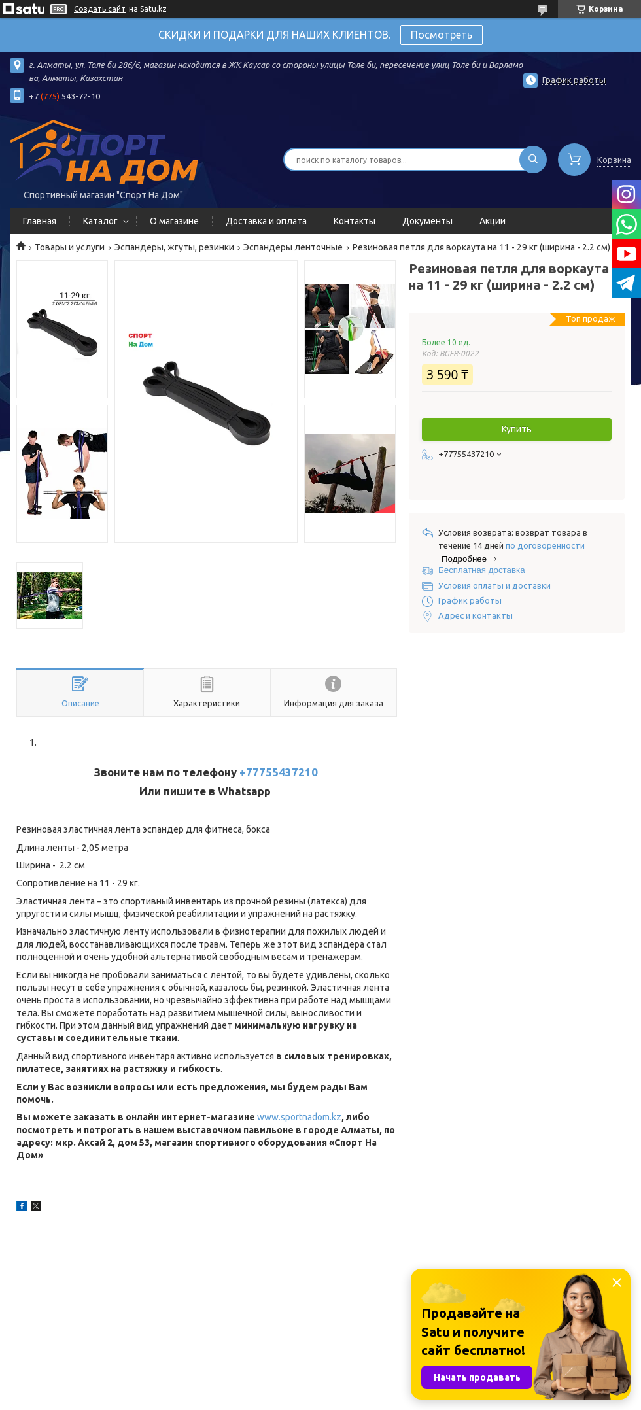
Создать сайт (100, 9)
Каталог (100, 221)
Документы (427, 221)
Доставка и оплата (266, 221)
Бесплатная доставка (481, 570)
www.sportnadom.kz (299, 1117)
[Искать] (533, 159)
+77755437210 (278, 772)
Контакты (354, 221)
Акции (492, 221)
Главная (39, 221)
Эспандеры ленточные (293, 247)
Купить (517, 429)
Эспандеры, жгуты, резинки (174, 247)
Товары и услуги (70, 247)
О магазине (174, 221)
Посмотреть (441, 35)
